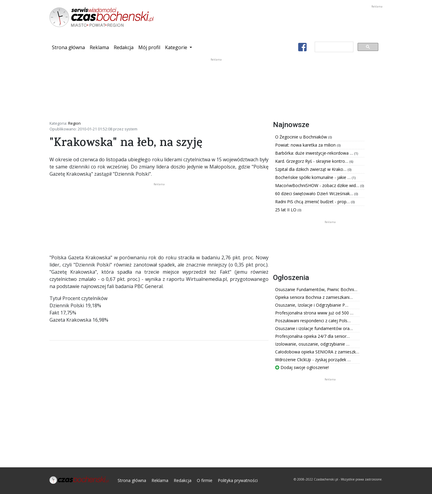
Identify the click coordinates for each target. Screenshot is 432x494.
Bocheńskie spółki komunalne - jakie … (313, 177)
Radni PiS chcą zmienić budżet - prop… (313, 201)
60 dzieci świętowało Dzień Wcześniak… (314, 193)
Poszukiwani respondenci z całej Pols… (313, 320)
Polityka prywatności (238, 480)
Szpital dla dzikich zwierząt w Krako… (311, 169)
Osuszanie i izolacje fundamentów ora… (314, 328)
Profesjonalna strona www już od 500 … (314, 313)
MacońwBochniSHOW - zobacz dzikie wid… (317, 185)
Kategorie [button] (176, 47)
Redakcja (124, 47)
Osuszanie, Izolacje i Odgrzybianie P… (311, 305)
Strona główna (69, 47)
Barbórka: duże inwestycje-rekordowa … (314, 153)
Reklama (99, 47)
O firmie (204, 480)
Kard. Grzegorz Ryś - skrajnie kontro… (312, 161)
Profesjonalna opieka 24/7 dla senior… (312, 336)
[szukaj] (333, 47)
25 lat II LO (286, 210)
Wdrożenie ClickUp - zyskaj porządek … (313, 359)
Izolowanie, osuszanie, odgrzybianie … (312, 344)
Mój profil (149, 47)
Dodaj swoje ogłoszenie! (302, 367)
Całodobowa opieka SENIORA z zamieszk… (317, 352)
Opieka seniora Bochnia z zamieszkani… (314, 297)
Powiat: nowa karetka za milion (306, 145)
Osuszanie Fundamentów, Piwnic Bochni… (316, 289)
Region (74, 123)
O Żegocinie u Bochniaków (301, 137)
